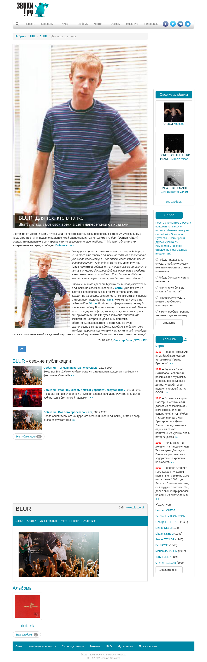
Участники (89, 520)
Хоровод (179, 123)
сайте (119, 288)
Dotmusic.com (65, 245)
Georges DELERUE (168, 522)
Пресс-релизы (148, 646)
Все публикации (28, 436)
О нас (19, 646)
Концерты (48, 23)
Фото (64, 520)
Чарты (99, 23)
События (50, 367)
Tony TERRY (163, 556)
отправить (169, 322)
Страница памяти (73, 646)
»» (72, 375)
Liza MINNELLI (165, 533)
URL (33, 36)
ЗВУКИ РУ (139, 340)
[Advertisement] (102, 8)
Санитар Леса (122, 340)
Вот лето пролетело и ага (75, 412)
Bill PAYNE (162, 545)
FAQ (109, 646)
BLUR (43, 36)
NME (110, 299)
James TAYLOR (165, 539)
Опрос (169, 215)
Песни (75, 520)
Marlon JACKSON (166, 551)
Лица (66, 23)
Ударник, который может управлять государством (91, 389)
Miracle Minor (179, 159)
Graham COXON (166, 562)
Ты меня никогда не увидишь (78, 367)
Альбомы (82, 23)
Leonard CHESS (166, 510)
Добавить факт (169, 569)
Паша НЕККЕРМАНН (174, 188)
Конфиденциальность (42, 646)
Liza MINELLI (164, 527)
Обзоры (115, 23)
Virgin (93, 303)
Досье (19, 520)
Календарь (151, 23)
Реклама (95, 646)
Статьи (31, 520)
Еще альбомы (26, 634)
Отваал (168, 123)
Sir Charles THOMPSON (170, 516)
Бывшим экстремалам (174, 191)
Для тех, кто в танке (59, 218)
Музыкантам (125, 646)
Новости (30, 23)
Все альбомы (173, 201)
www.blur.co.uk (135, 507)
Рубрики (20, 36)
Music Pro (132, 23)
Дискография (48, 520)
